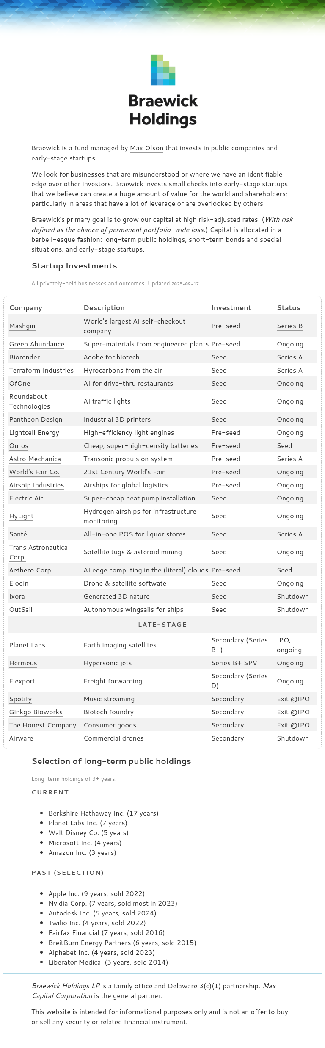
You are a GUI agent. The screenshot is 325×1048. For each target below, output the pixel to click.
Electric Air (26, 497)
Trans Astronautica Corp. (38, 551)
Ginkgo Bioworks (36, 711)
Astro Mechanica (35, 457)
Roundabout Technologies (29, 400)
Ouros (18, 444)
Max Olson (147, 147)
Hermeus (23, 661)
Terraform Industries (41, 369)
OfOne (19, 382)
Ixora (17, 595)
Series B (290, 324)
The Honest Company (42, 724)
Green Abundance (36, 343)
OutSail (21, 608)
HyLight (21, 515)
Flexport (22, 680)
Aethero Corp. (31, 569)
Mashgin (22, 324)
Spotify (20, 697)
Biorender (24, 356)
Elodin (18, 582)
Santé (18, 533)
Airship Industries (36, 484)
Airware (21, 737)
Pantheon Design (36, 418)
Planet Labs (27, 644)
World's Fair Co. (34, 471)
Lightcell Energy (34, 431)
